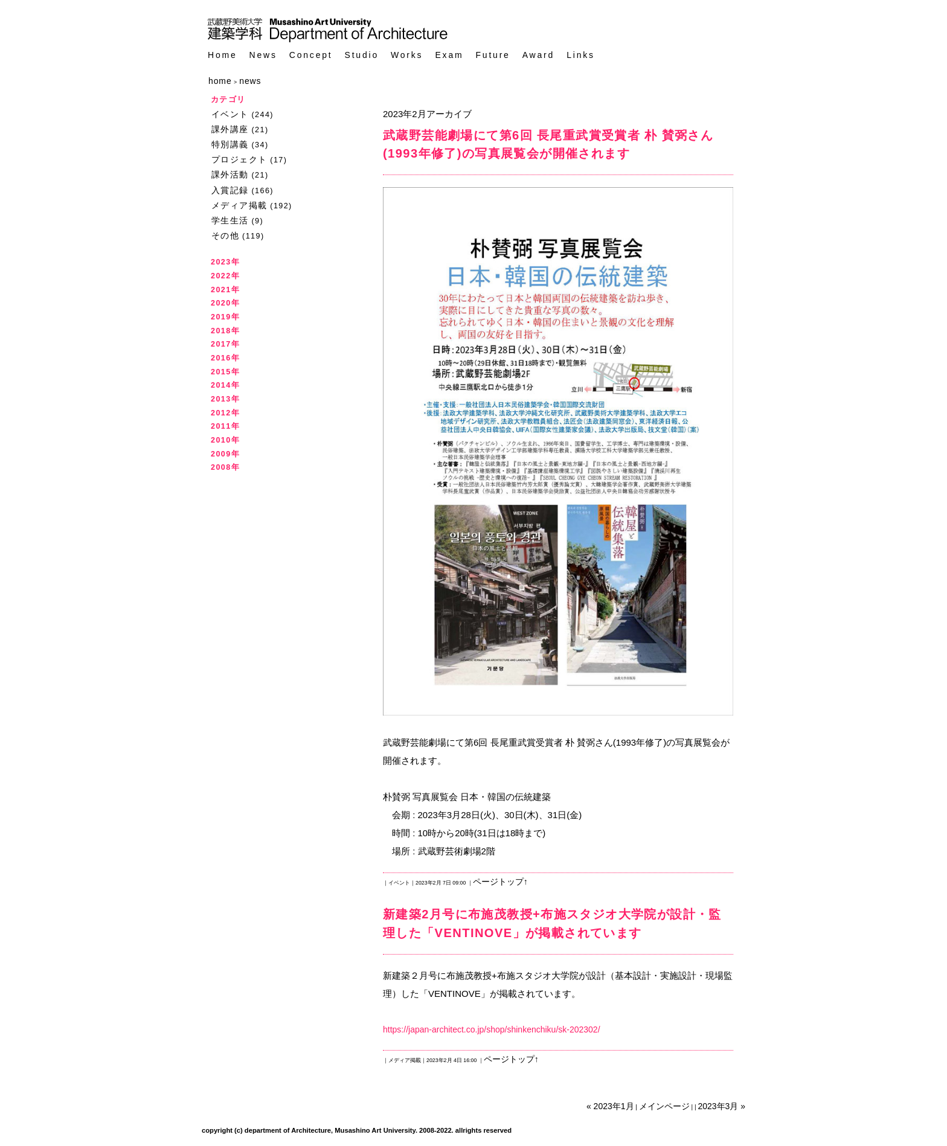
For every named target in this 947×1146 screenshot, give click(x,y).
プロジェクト (239, 159)
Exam (449, 55)
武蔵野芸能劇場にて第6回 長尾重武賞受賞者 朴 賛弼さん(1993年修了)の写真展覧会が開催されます (548, 144)
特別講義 (230, 144)
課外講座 (230, 129)
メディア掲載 (239, 205)
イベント (230, 114)
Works (407, 55)
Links (581, 55)
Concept (311, 55)
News (263, 55)
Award (538, 55)
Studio (362, 55)
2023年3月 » (721, 1106)
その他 (225, 235)
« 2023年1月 (610, 1106)
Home (222, 55)
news (250, 81)
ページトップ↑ (500, 881)
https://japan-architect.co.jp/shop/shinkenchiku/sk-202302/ (491, 1029)
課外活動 (230, 174)
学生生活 (230, 220)
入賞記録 (230, 190)
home (220, 81)
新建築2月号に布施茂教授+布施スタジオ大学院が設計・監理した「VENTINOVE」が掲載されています (552, 923)
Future (492, 55)
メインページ (664, 1106)
